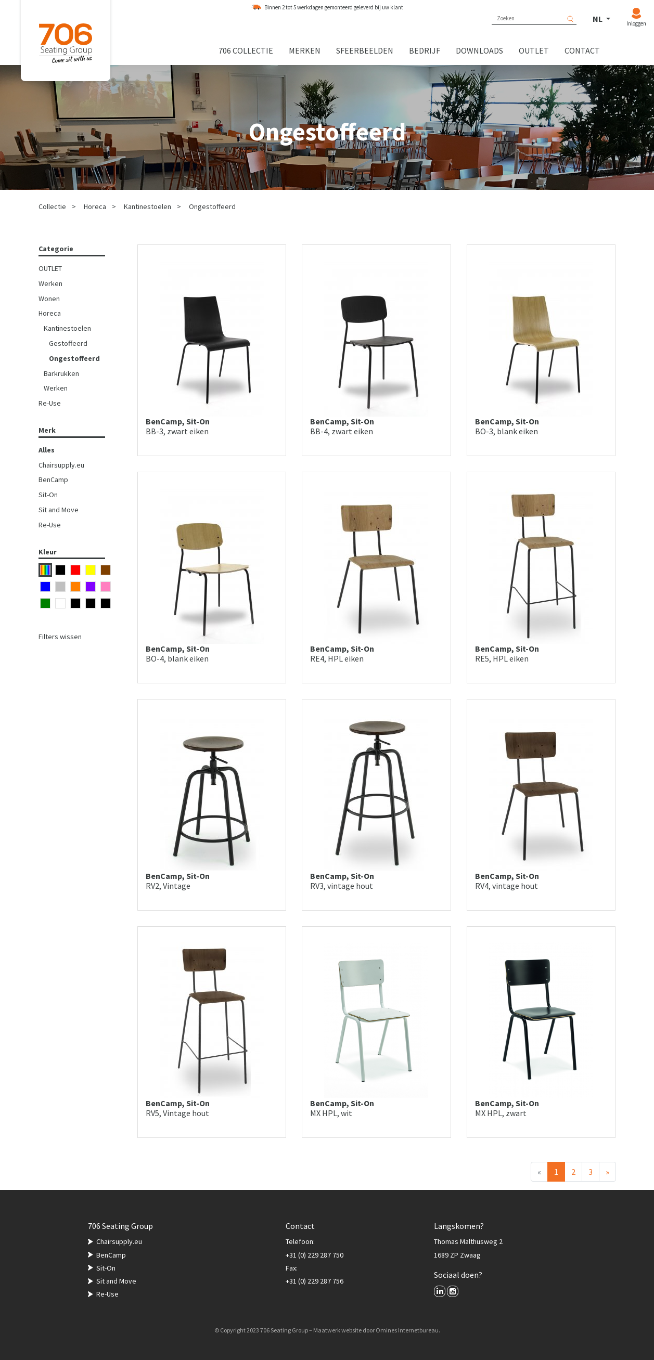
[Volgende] (607, 1172)
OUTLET (50, 268)
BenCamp (53, 479)
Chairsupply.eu (61, 465)
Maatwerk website (337, 1330)
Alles (47, 450)
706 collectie (246, 50)
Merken (304, 50)
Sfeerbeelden (364, 50)
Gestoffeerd (68, 343)
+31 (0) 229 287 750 (314, 1255)
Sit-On (48, 494)
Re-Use (50, 403)
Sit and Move (59, 509)
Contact (582, 50)
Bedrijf (424, 50)
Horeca (95, 206)
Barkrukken (61, 373)
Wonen (49, 298)
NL (598, 19)
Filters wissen (60, 636)
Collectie (52, 206)
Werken (50, 283)
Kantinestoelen (147, 206)
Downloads (479, 50)
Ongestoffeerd (212, 206)
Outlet (534, 50)
